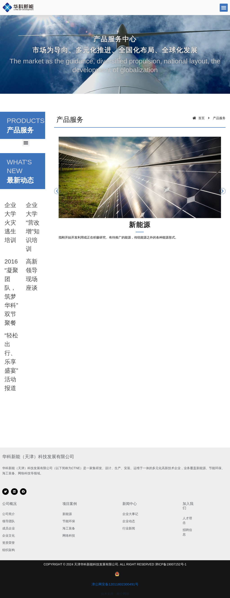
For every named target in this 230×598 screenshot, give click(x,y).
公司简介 (8, 514)
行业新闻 (128, 528)
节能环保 (68, 521)
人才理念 (187, 520)
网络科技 (68, 535)
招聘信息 (187, 532)
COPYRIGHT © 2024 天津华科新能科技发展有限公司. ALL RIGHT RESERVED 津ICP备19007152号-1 (115, 564)
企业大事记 (130, 514)
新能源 (67, 514)
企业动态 (128, 521)
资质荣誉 (8, 542)
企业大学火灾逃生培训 (11, 222)
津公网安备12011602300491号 (115, 584)
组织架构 (8, 550)
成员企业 (8, 528)
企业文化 (8, 535)
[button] (224, 8)
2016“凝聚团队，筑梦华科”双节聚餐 (11, 305)
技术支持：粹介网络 (115, 594)
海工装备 (68, 528)
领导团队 (8, 521)
